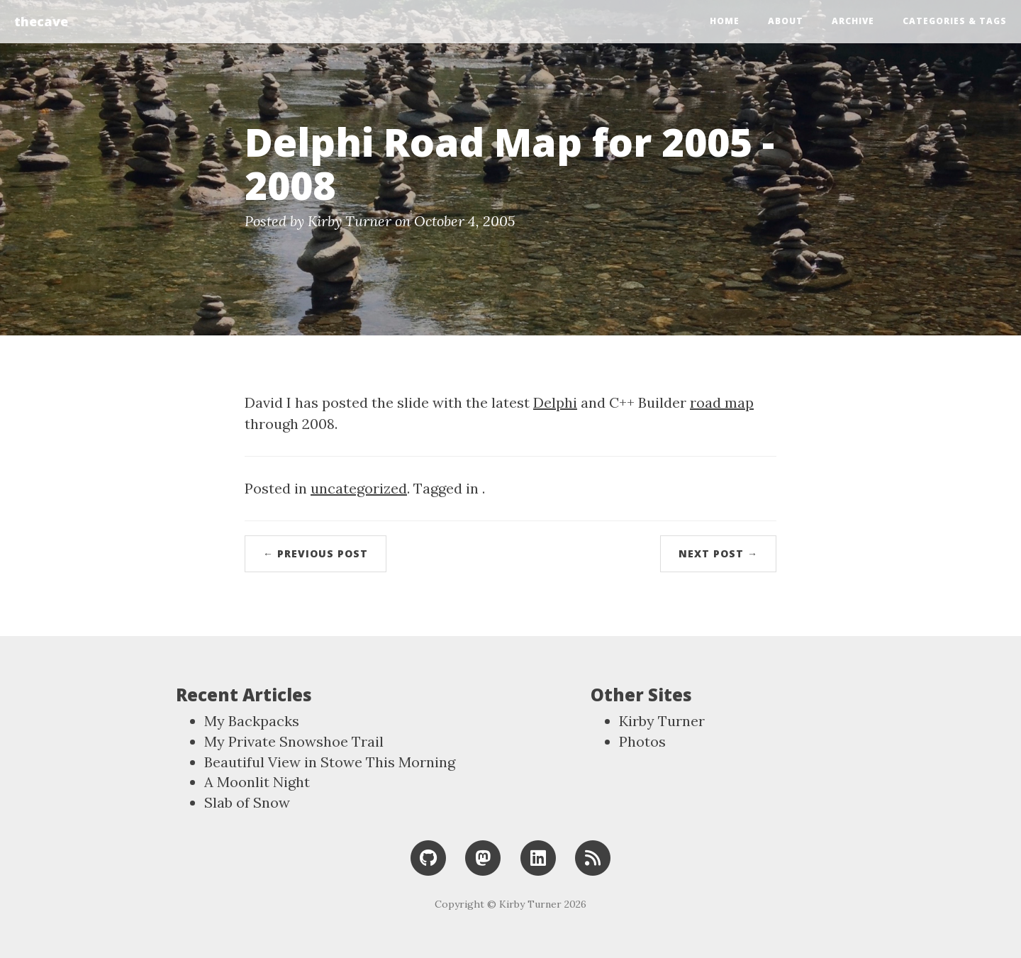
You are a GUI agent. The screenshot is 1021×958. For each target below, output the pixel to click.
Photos (642, 741)
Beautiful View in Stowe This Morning (329, 762)
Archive (853, 21)
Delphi (555, 402)
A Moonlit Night (257, 782)
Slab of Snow (247, 802)
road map (722, 402)
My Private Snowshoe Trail (294, 741)
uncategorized (359, 488)
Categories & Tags (955, 21)
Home (725, 21)
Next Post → (718, 553)
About (785, 21)
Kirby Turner (662, 721)
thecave (41, 21)
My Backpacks (251, 721)
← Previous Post (315, 553)
